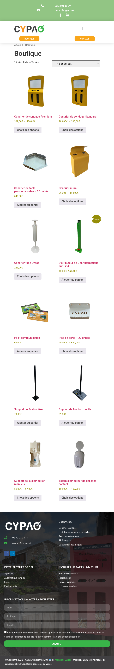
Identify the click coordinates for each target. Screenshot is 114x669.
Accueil (18, 45)
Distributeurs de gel (18, 567)
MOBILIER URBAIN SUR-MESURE (79, 567)
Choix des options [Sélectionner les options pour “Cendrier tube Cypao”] (28, 276)
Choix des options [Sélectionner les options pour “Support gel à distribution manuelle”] (28, 497)
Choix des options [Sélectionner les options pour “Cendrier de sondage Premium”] (28, 130)
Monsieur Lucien (63, 659)
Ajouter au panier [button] (27, 205)
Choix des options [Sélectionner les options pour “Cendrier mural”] (72, 201)
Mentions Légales (82, 659)
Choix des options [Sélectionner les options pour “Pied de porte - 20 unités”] (72, 351)
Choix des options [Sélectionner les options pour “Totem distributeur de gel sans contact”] (72, 497)
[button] (83, 28)
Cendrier (65, 521)
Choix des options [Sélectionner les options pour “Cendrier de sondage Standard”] (72, 130)
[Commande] (76, 63)
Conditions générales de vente (36, 663)
